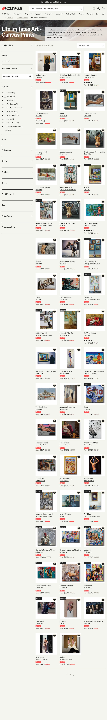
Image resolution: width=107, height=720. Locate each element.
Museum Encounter (67, 407)
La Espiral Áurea (66, 152)
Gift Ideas (17, 172)
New (97, 14)
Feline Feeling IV (66, 187)
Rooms (59, 14)
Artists (48, 14)
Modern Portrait (42, 443)
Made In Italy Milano (43, 585)
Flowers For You (66, 478)
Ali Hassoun (87, 409)
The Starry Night (42, 152)
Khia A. (62, 623)
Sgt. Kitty (87, 514)
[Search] (56, 8)
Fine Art (63, 621)
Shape (17, 183)
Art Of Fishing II (90, 261)
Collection (17, 150)
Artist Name (17, 216)
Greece (38, 261)
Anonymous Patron (67, 261)
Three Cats (40, 478)
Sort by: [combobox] (91, 45)
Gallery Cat (88, 297)
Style (17, 139)
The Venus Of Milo (43, 187)
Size (17, 205)
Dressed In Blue (66, 371)
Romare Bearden (65, 77)
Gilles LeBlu (87, 445)
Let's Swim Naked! (91, 223)
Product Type (17, 45)
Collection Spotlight (22, 17)
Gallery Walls (71, 14)
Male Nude (40, 657)
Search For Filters (17, 68)
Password (88, 585)
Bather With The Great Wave (94, 371)
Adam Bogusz (64, 480)
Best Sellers (6, 14)
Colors (81, 14)
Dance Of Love (65, 297)
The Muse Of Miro (91, 443)
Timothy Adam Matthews (68, 189)
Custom (90, 14)
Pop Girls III (40, 621)
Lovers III (87, 550)
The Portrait (64, 443)
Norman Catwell (90, 75)
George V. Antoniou (42, 659)
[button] (3, 93)
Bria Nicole (39, 77)
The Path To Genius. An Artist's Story (94, 621)
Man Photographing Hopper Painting (46, 371)
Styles (28, 14)
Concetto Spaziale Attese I (46, 550)
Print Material (17, 194)
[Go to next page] (73, 674)
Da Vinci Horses (90, 333)
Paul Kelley (39, 116)
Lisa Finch (87, 189)
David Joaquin (64, 335)
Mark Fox (63, 516)
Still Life (87, 187)
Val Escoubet (64, 299)
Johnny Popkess (65, 373)
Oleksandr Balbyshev (90, 225)
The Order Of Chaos (67, 223)
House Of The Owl (67, 333)
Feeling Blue (88, 478)
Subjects (17, 14)
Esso (86, 407)
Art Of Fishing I (41, 333)
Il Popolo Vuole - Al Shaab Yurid (70, 550)
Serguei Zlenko (40, 480)
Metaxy (62, 657)
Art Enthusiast (41, 75)
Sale (103, 14)
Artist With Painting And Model (70, 75)
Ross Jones (63, 116)
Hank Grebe (39, 373)
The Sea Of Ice (41, 407)
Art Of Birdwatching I (44, 223)
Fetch (62, 113)
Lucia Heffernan (89, 77)
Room (17, 161)
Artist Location (17, 227)
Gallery (38, 297)
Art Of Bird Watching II (44, 514)
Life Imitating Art (42, 113)
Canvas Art (10, 17)
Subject (17, 87)
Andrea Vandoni (41, 445)
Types (38, 14)
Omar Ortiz (87, 116)
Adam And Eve (90, 113)
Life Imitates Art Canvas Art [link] (38, 17)
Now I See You (65, 514)
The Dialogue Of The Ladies (94, 152)
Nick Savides (64, 409)
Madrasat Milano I (66, 585)
